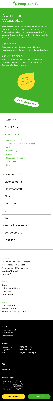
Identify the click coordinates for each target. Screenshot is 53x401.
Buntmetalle (12, 134)
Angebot (5, 258)
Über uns (6, 291)
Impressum (6, 370)
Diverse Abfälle (14, 174)
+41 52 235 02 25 (25, 350)
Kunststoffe (12, 203)
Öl (6, 210)
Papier (9, 218)
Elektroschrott (13, 189)
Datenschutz (6, 367)
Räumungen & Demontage (15, 268)
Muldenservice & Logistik (13, 265)
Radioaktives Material (18, 225)
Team (4, 285)
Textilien (10, 239)
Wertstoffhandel (10, 271)
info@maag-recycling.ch (27, 353)
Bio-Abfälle (11, 127)
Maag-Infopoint (9, 305)
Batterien (10, 120)
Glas (7, 196)
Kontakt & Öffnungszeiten (14, 311)
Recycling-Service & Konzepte (16, 261)
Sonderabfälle (13, 232)
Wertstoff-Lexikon (10, 308)
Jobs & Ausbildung (11, 288)
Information (6, 302)
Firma (4, 282)
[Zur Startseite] (26, 3)
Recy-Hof (6, 274)
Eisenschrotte (13, 181)
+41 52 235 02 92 (25, 347)
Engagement (8, 294)
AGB (3, 364)
